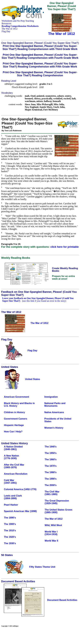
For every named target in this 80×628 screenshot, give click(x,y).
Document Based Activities (62, 600)
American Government (16, 397)
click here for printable (64, 246)
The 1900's (10, 524)
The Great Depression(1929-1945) (57, 502)
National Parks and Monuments (54, 404)
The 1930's (10, 543)
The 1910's (10, 530)
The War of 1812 (9, 28)
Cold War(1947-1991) (10, 481)
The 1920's (10, 537)
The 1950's (51, 453)
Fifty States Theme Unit (42, 567)
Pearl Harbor (11, 505)
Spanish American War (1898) (20, 511)
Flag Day (6, 31)
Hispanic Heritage (14, 425)
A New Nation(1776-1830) (11, 457)
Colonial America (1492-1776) (20, 489)
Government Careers (15, 418)
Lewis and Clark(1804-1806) (13, 497)
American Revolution (15, 474)
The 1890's (10, 517)
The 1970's (51, 466)
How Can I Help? (13, 431)
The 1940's (51, 446)
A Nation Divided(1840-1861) (13, 448)
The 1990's (51, 479)
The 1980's (51, 472)
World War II (51, 540)
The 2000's (51, 485)
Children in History (14, 412)
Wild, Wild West (53, 525)
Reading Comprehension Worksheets (20, 26)
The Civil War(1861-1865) (52, 493)
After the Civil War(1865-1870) (14, 466)
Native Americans (54, 412)
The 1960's (51, 459)
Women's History (53, 428)
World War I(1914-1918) (51, 533)
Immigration (51, 397)
